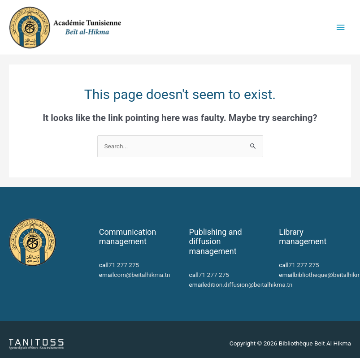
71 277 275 (123, 264)
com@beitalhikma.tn (142, 274)
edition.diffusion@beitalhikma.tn (248, 284)
